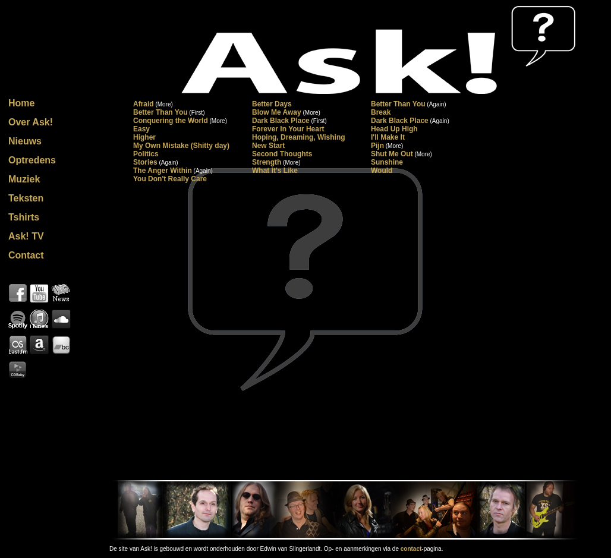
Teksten (25, 198)
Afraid (143, 104)
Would (381, 170)
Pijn (377, 145)
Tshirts (23, 217)
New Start (268, 145)
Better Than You (398, 104)
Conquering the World (170, 120)
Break (380, 112)
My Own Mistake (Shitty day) (181, 145)
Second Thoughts (282, 154)
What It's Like (275, 170)
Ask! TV (26, 236)
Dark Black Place (281, 120)
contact (411, 549)
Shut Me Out (392, 154)
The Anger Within (162, 170)
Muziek (24, 179)
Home (21, 103)
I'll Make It (388, 137)
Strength (266, 162)
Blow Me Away (276, 112)
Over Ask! (30, 122)
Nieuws (25, 141)
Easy (141, 129)
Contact (26, 255)
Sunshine (387, 162)
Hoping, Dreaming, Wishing (298, 137)
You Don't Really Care (170, 179)
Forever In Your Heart (288, 129)
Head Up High (394, 129)
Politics (146, 154)
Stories (145, 162)
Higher (144, 137)
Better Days (272, 104)
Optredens (32, 160)
